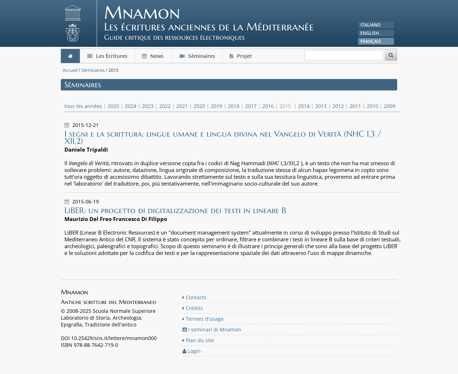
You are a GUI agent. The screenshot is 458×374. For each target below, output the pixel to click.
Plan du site (198, 340)
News (153, 56)
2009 (389, 106)
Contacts (194, 297)
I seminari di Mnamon (211, 329)
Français (370, 41)
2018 (233, 106)
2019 (216, 106)
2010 (372, 106)
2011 (355, 106)
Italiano (370, 25)
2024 (130, 106)
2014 (304, 106)
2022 (165, 106)
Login (191, 351)
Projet (241, 56)
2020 (199, 106)
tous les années (83, 106)
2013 (321, 106)
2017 (251, 106)
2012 (338, 106)
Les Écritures (107, 56)
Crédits (192, 308)
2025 (113, 106)
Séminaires (197, 56)
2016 (268, 106)
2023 (148, 106)
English (369, 33)
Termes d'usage (203, 318)
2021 (182, 106)
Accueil (70, 70)
